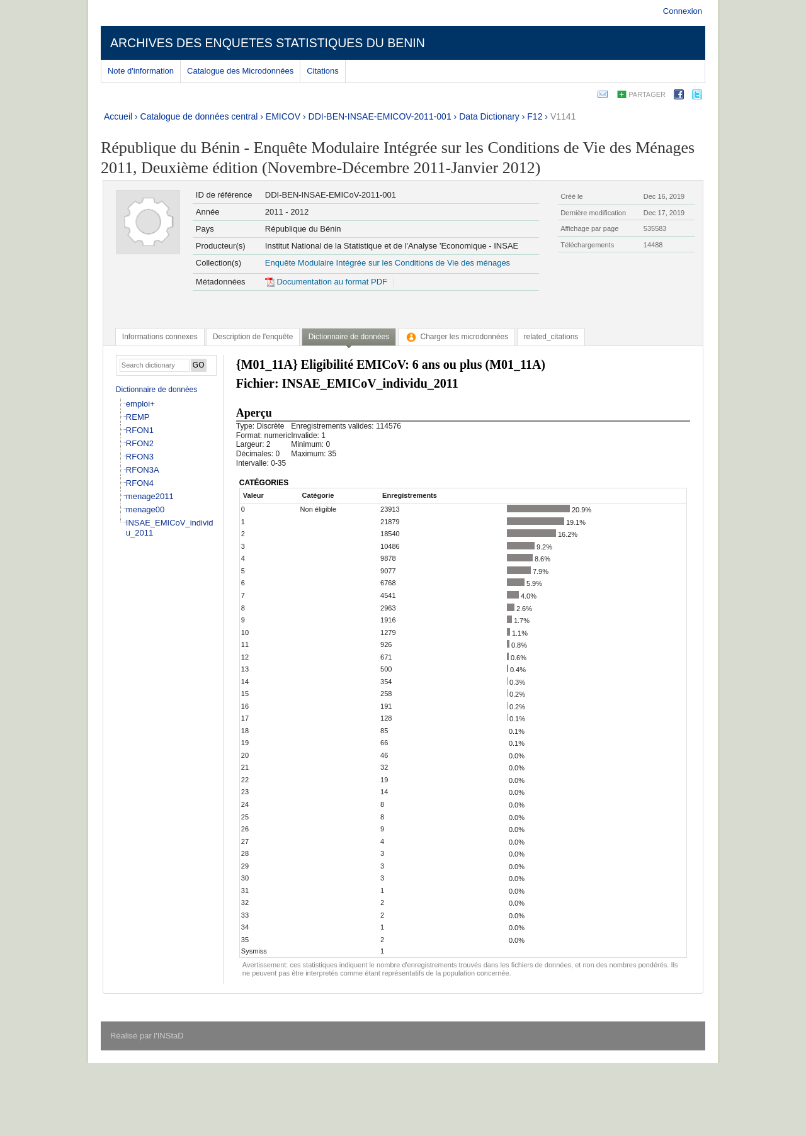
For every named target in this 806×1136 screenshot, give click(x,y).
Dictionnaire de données (156, 389)
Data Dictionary (489, 116)
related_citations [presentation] (551, 336)
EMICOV (283, 116)
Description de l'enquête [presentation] (253, 336)
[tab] (160, 337)
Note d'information (141, 71)
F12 (534, 116)
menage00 (145, 509)
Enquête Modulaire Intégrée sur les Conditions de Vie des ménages (387, 262)
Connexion (682, 11)
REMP (138, 417)
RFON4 (140, 483)
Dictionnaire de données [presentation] (349, 336)
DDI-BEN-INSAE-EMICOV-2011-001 (380, 116)
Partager (647, 94)
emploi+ (140, 403)
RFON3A (142, 470)
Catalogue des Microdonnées (240, 71)
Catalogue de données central (199, 116)
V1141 (563, 116)
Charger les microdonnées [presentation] (457, 337)
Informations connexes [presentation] (160, 336)
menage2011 (150, 496)
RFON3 (140, 456)
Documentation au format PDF (326, 281)
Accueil (118, 116)
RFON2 (140, 443)
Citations (323, 71)
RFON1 (140, 430)
